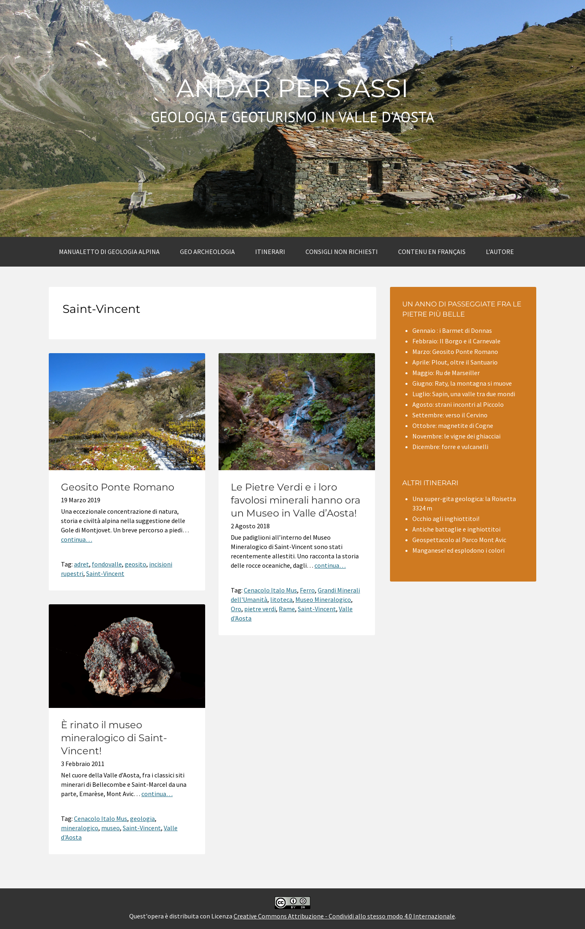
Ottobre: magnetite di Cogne (452, 425)
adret (81, 564)
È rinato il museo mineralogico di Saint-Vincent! (114, 738)
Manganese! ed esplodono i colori (458, 550)
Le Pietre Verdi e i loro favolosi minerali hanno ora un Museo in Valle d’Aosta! (295, 500)
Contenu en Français (432, 251)
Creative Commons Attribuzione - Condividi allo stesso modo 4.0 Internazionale (344, 916)
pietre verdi (260, 609)
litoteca (281, 599)
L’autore (500, 251)
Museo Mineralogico (323, 599)
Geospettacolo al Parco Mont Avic (459, 540)
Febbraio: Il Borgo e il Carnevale (456, 341)
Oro (236, 609)
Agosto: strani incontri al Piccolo (458, 404)
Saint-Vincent (105, 573)
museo (110, 828)
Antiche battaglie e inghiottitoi (456, 529)
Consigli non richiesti (342, 251)
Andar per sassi (292, 88)
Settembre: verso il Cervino (450, 415)
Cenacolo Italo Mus (270, 590)
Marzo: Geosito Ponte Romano (455, 351)
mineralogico (79, 828)
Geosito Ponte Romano (117, 487)
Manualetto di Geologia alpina (109, 251)
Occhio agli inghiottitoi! (445, 518)
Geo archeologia (207, 251)
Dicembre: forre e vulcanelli (450, 447)
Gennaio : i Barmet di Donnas (452, 330)
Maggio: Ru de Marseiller (446, 373)
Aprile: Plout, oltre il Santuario (455, 362)
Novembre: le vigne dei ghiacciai (456, 436)
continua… (76, 539)
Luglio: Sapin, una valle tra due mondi (463, 394)
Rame (287, 609)
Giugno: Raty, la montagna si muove (462, 383)
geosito (135, 564)
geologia (142, 818)
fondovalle (107, 564)
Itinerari (270, 251)
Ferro (307, 590)
